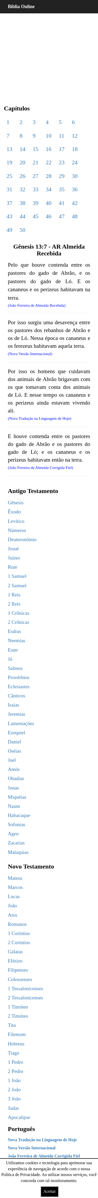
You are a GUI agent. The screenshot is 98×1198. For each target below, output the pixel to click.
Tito (12, 1025)
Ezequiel (16, 732)
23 (62, 162)
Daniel (14, 741)
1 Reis (14, 594)
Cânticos (16, 695)
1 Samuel (17, 576)
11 (61, 135)
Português (21, 1129)
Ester (13, 650)
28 (48, 176)
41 (62, 203)
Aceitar (49, 1191)
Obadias (16, 778)
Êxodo (14, 511)
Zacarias (16, 843)
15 (35, 149)
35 (62, 189)
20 (22, 162)
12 (75, 135)
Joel (12, 760)
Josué (13, 548)
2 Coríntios (19, 942)
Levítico (16, 521)
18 (75, 149)
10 (48, 135)
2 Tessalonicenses (25, 997)
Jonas (13, 788)
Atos (12, 915)
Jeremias (16, 714)
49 (9, 230)
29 (62, 176)
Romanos (17, 924)
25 (9, 176)
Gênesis (16, 502)
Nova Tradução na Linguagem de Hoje (42, 1140)
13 (9, 149)
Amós (14, 769)
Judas (13, 1108)
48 (75, 216)
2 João (14, 1089)
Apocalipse (19, 1117)
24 (75, 162)
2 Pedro (15, 1071)
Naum (14, 806)
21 (35, 162)
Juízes (14, 558)
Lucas (14, 896)
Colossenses (20, 979)
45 (35, 216)
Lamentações (21, 723)
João (12, 905)
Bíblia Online (21, 6)
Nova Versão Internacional (31, 1148)
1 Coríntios (19, 933)
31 (9, 189)
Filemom (17, 1034)
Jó (10, 659)
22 (48, 162)
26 (22, 176)
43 (9, 216)
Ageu (13, 833)
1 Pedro (15, 1062)
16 (48, 149)
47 (62, 216)
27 (35, 176)
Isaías (13, 705)
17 (62, 149)
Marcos (15, 887)
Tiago (13, 1053)
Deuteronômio (22, 539)
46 (48, 216)
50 (22, 230)
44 (22, 216)
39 (35, 203)
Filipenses (18, 970)
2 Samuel (17, 585)
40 (48, 203)
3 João (14, 1098)
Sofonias (16, 824)
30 (75, 176)
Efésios (15, 961)
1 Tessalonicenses (25, 988)
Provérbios (18, 677)
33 (35, 189)
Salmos (15, 668)
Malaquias (18, 852)
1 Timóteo (18, 1007)
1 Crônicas (18, 613)
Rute (12, 567)
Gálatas (15, 951)
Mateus (15, 878)
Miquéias (17, 797)
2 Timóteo (18, 1016)
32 (22, 189)
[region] (49, 55)
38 (22, 203)
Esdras (14, 631)
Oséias (14, 751)
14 (22, 149)
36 (75, 189)
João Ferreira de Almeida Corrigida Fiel (44, 1156)
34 (48, 189)
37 (9, 203)
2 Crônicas (18, 622)
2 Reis (14, 604)
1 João (14, 1080)
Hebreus (16, 1043)
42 (75, 203)
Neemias (16, 640)
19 (9, 162)
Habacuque (19, 815)
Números (17, 530)
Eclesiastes (19, 686)
